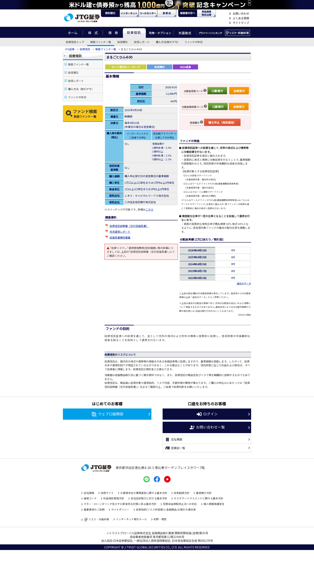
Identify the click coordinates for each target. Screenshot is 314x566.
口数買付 (217, 91)
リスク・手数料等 (96, 519)
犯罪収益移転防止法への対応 (180, 504)
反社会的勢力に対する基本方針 (149, 498)
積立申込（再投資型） (222, 122)
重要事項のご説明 (94, 509)
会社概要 (173, 439)
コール (148, 13)
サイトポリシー (120, 509)
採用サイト (107, 493)
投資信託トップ (75, 42)
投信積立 (122, 42)
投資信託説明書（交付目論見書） (129, 226)
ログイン (207, 414)
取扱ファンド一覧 (100, 42)
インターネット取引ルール (131, 519)
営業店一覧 (175, 448)
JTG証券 (69, 49)
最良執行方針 (204, 493)
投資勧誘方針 (181, 493)
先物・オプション (160, 32)
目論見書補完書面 (120, 237)
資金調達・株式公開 (206, 13)
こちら (149, 209)
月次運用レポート (120, 232)
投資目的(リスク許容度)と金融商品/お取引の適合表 (166, 509)
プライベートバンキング (210, 32)
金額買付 (239, 91)
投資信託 (134, 32)
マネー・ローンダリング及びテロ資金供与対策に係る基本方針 (120, 504)
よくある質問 (239, 18)
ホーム (73, 32)
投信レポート (142, 42)
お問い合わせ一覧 (207, 427)
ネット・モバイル (129, 13)
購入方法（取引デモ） (81, 89)
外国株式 (185, 32)
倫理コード (90, 498)
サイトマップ (239, 23)
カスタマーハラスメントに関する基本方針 (198, 498)
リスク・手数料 (237, 32)
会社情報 (89, 493)
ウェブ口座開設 (107, 414)
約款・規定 (160, 519)
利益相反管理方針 (113, 498)
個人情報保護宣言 (213, 504)
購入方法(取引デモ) (167, 42)
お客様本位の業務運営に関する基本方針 (143, 493)
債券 (113, 32)
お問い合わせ (239, 13)
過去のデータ (244, 283)
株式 (93, 32)
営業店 (166, 13)
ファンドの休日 (193, 42)
